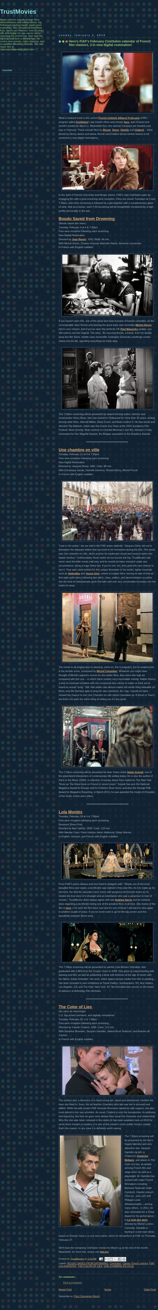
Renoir (107, 130)
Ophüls (124, 130)
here (126, 122)
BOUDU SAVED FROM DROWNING (87, 1263)
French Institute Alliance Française (119, 118)
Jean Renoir (79, 239)
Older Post (150, 1289)
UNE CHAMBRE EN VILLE (119, 1266)
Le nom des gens (137, 1219)
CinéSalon (82, 122)
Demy (115, 130)
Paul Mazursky (130, 329)
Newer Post (65, 1289)
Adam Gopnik (135, 772)
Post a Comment (72, 1282)
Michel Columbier (107, 671)
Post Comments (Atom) (87, 1296)
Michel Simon (143, 325)
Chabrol (139, 130)
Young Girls (93, 573)
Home (108, 1289)
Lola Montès (70, 812)
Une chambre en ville (79, 450)
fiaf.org (104, 1251)
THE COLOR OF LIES (90, 1266)
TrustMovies (77, 1258)
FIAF (151, 1263)
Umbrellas (74, 573)
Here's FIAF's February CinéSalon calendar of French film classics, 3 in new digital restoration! (110, 43)
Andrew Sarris (123, 899)
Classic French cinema (135, 1263)
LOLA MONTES (67, 1266)
